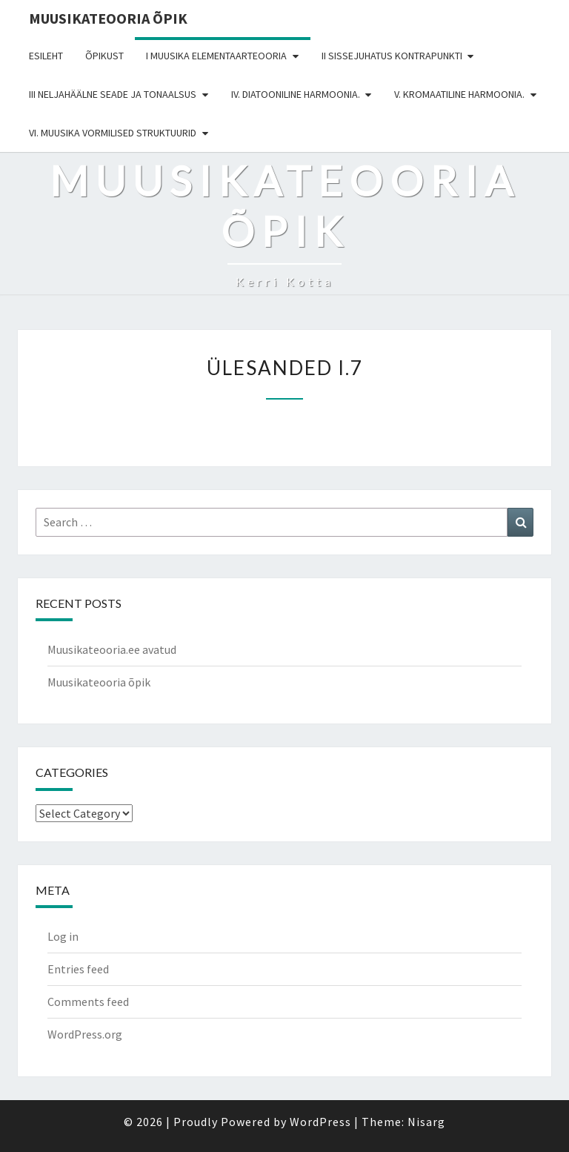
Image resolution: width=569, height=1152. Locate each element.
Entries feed (78, 968)
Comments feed (88, 1001)
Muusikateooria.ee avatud (111, 649)
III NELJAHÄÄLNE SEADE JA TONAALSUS (112, 94)
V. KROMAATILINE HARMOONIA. (459, 94)
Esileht (46, 55)
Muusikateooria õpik (108, 18)
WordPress (320, 1121)
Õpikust (104, 55)
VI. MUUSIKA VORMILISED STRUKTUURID (112, 132)
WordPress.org (84, 1034)
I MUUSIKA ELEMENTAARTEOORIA (216, 55)
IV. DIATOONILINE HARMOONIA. (295, 94)
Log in (63, 936)
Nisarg (426, 1121)
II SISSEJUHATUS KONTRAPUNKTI (392, 55)
